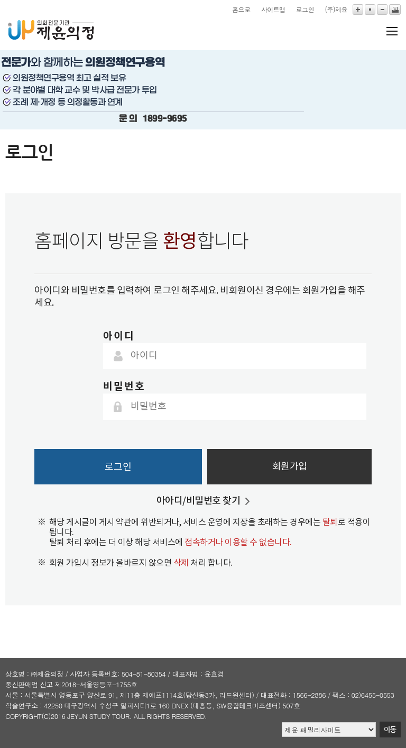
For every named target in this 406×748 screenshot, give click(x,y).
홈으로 (241, 9)
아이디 (119, 336)
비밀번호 (124, 386)
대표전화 (274, 695)
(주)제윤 (336, 9)
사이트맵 (273, 9)
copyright (23, 716)
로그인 (305, 9)
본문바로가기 (0, 0)
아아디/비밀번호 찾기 (198, 501)
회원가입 (289, 466)
